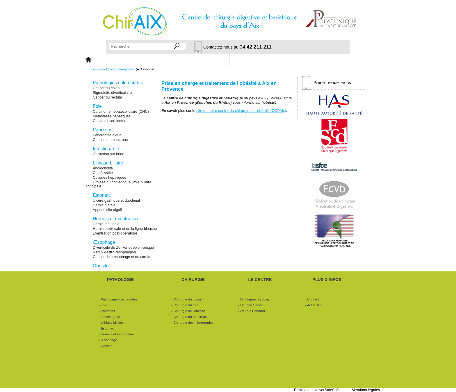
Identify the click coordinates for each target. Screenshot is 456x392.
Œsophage (104, 242)
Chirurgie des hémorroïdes (193, 322)
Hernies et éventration (115, 218)
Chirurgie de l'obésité (189, 311)
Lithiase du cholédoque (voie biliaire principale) (118, 184)
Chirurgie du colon (187, 299)
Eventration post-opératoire (115, 233)
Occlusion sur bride (108, 154)
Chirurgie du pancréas (190, 316)
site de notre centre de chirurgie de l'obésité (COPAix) (241, 110)
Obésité (101, 265)
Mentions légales (366, 390)
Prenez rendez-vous (326, 83)
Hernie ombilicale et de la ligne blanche (125, 229)
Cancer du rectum (107, 97)
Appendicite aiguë (107, 210)
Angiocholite (103, 168)
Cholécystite (103, 173)
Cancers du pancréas (110, 140)
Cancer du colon (106, 88)
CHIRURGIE (146, 60)
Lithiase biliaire (108, 162)
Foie (97, 106)
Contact (216, 60)
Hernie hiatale (104, 205)
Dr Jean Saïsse (251, 305)
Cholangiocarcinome (109, 121)
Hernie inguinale (106, 224)
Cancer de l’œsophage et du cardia (121, 257)
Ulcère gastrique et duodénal (116, 200)
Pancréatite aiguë (107, 135)
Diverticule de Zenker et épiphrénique (123, 248)
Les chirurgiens (183, 60)
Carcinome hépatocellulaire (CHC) (121, 112)
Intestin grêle (106, 148)
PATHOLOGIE (110, 60)
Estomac (102, 195)
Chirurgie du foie (185, 305)
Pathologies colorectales (118, 82)
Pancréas (102, 129)
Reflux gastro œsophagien (114, 252)
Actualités (244, 60)
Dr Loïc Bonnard (252, 311)
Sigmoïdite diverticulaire (112, 93)
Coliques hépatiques (109, 178)
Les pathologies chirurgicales (113, 69)
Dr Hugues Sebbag (254, 299)
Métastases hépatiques (112, 116)
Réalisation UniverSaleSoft (316, 390)
